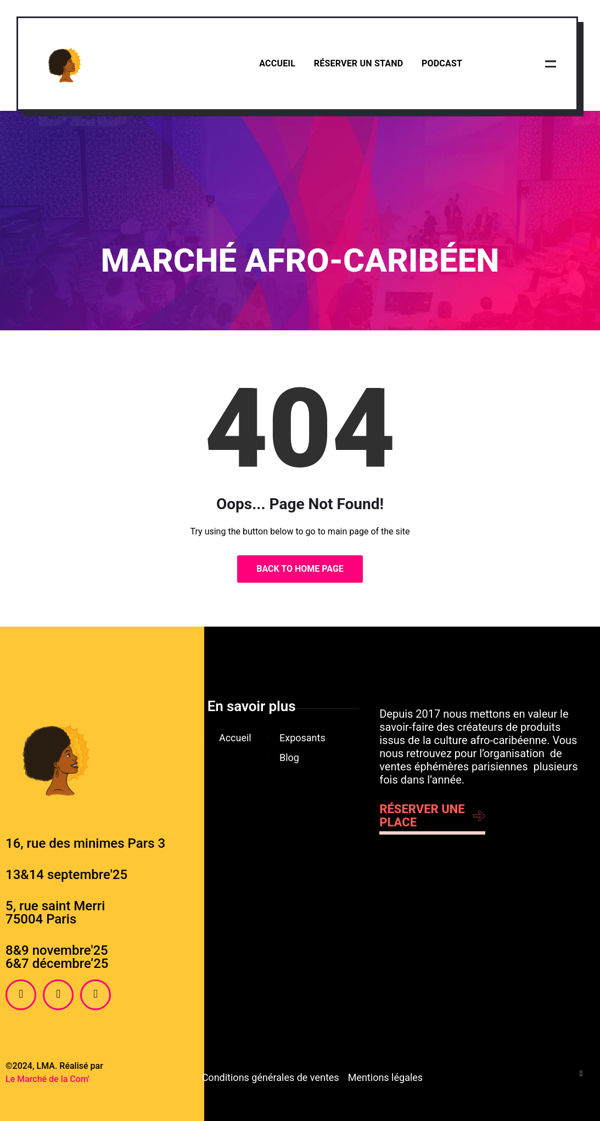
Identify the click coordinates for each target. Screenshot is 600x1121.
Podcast (442, 63)
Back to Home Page (300, 569)
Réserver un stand (357, 63)
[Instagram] (58, 994)
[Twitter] (95, 994)
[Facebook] (20, 994)
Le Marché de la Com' (47, 1079)
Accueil (277, 63)
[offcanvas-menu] (550, 63)
